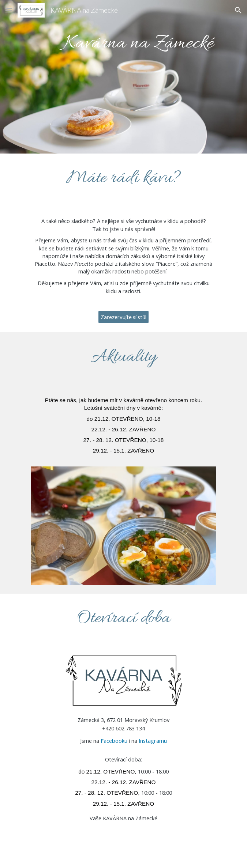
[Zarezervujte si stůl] (123, 317)
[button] (9, 10)
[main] (123, 76)
